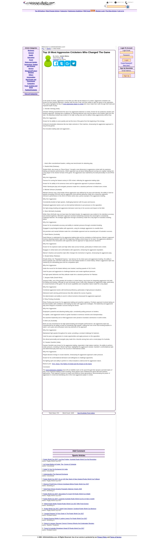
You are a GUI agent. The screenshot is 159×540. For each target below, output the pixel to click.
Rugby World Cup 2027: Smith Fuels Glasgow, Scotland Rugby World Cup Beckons (70, 509)
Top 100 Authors (40, 11)
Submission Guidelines (75, 11)
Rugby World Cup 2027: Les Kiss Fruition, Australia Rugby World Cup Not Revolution (69, 459)
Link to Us (121, 11)
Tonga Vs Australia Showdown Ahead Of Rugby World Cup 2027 (64, 528)
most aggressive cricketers (54, 370)
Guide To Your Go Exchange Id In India (55, 469)
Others (31, 75)
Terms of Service (115, 537)
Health (31, 55)
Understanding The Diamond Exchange (55, 474)
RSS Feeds (89, 11)
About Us (120, 2)
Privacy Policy (102, 537)
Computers (31, 83)
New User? (126, 65)
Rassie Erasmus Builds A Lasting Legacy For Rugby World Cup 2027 (65, 518)
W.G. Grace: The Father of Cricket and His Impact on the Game (72, 364)
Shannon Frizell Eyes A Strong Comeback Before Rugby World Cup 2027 (66, 484)
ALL (43, 48)
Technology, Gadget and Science (31, 65)
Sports (49, 48)
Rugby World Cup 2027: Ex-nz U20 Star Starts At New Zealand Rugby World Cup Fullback (71, 479)
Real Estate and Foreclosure (31, 80)
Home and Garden (31, 62)
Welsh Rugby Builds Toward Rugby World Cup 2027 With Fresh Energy (66, 504)
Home (110, 2)
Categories (63, 11)
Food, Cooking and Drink (31, 86)
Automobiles (31, 77)
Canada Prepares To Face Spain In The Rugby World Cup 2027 (64, 513)
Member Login (100, 11)
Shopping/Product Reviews (31, 71)
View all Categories (31, 94)
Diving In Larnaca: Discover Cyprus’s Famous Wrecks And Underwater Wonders (69, 523)
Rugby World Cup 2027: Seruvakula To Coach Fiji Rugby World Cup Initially (66, 494)
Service (31, 68)
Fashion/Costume (31, 90)
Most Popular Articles (52, 11)
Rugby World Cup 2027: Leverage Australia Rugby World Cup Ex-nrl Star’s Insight (68, 499)
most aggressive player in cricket (73, 104)
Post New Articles (111, 11)
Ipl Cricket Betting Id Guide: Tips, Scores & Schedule (59, 464)
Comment (56, 59)
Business (31, 50)
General (31, 53)
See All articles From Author (86, 413)
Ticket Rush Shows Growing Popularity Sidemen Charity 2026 (62, 489)
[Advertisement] (79, 28)
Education (31, 57)
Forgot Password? (126, 63)
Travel (31, 60)
